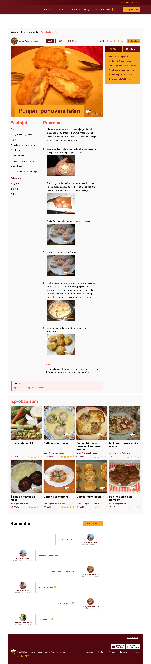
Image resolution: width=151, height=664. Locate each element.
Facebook (89, 652)
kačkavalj (21, 388)
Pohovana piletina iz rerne (121, 74)
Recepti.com (24, 8)
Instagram (124, 652)
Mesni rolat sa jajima (118, 56)
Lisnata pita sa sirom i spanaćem (123, 65)
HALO (26, 656)
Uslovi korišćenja (44, 652)
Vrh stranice (132, 637)
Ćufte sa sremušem (59, 484)
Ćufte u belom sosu (59, 432)
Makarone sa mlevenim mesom (124, 432)
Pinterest (136, 652)
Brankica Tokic (90, 542)
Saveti (73, 9)
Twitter (100, 652)
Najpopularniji (132, 49)
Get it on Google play (133, 646)
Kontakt (62, 652)
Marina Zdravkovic (23, 622)
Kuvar (44, 9)
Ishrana (59, 9)
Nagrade (105, 9)
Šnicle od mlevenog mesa (26, 484)
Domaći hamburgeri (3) (92, 484)
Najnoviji (113, 49)
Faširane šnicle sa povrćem (124, 484)
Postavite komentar (93, 523)
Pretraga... (117, 9)
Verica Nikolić (23, 590)
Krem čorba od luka (26, 432)
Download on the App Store (118, 646)
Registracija (124, 2)
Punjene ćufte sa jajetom (120, 61)
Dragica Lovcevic (33, 41)
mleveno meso (38, 388)
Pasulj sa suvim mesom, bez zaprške (123, 70)
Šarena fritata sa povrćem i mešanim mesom (92, 432)
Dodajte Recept (131, 9)
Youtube (112, 652)
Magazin (88, 9)
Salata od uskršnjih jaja (119, 79)
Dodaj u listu (133, 41)
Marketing (54, 652)
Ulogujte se (136, 2)
